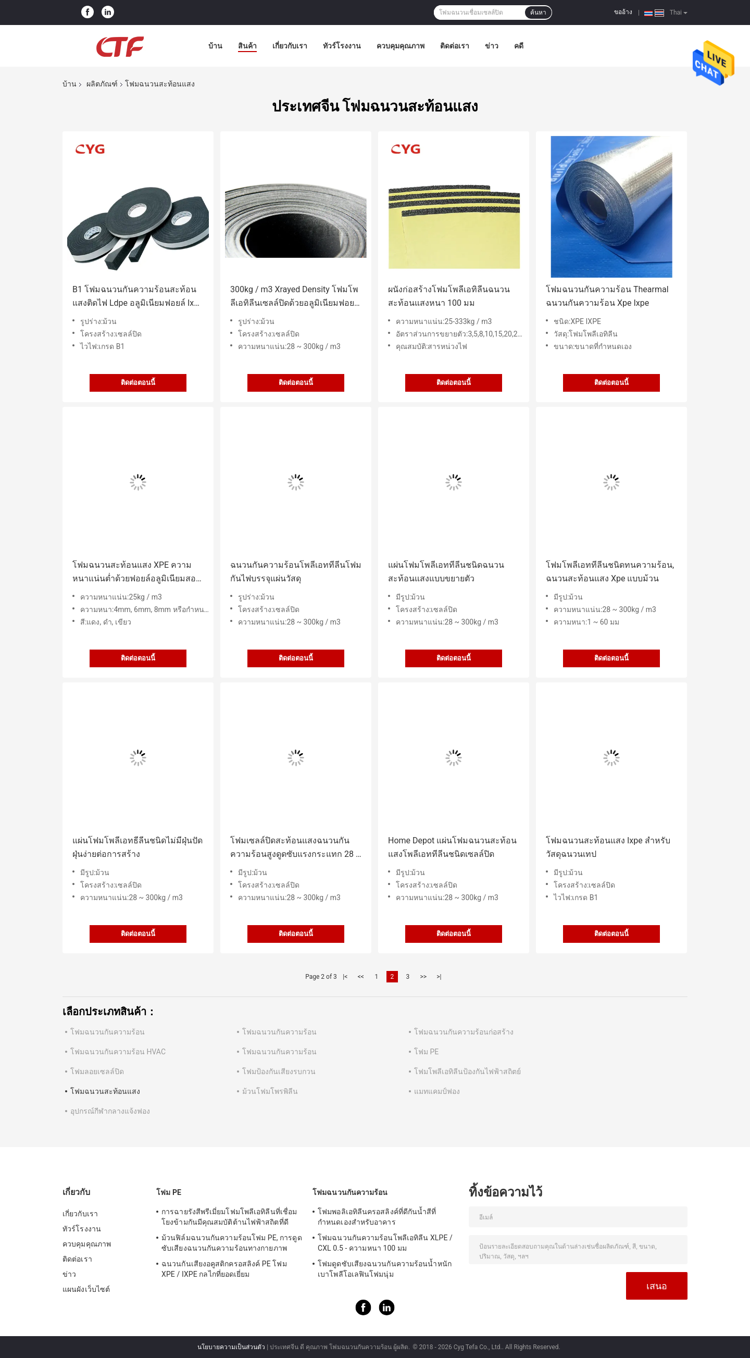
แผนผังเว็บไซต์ (86, 1289)
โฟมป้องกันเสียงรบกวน (279, 1071)
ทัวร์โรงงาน (342, 46)
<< (361, 976)
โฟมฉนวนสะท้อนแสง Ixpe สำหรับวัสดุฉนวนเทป (608, 847)
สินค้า (247, 46)
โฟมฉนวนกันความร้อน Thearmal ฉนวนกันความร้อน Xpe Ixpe (607, 296)
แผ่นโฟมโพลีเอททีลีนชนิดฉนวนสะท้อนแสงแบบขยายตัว (446, 571)
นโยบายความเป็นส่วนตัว (231, 1347)
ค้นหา (538, 12)
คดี (518, 46)
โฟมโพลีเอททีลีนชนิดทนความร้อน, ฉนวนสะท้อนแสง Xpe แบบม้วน (610, 571)
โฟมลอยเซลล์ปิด (97, 1071)
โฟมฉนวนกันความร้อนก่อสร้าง (464, 1032)
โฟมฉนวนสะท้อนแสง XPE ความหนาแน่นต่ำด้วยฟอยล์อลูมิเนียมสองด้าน (136, 572)
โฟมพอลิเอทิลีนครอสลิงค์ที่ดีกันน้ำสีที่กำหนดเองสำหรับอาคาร (377, 1216)
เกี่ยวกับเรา (289, 46)
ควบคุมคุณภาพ (400, 46)
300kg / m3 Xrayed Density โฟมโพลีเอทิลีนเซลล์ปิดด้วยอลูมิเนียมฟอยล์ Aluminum (294, 297)
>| (438, 976)
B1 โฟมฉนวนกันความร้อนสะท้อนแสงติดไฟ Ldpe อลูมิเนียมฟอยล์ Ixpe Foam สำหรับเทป (137, 297)
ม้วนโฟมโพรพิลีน (270, 1091)
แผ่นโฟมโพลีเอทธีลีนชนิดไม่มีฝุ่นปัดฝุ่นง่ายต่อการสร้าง (137, 847)
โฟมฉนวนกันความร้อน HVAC (118, 1052)
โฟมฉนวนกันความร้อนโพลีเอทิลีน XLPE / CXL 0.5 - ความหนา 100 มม (385, 1243)
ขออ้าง (623, 12)
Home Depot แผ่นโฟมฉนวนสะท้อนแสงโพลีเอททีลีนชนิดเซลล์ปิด (452, 847)
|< (345, 976)
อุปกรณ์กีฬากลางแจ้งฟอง (110, 1111)
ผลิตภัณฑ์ (102, 84)
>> (423, 976)
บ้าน (215, 46)
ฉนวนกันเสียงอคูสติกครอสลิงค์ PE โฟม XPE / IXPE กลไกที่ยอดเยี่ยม (224, 1269)
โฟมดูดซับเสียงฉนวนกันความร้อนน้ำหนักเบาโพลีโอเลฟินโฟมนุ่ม (385, 1269)
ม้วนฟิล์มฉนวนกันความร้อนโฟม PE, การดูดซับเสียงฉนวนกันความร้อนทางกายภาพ (231, 1243)
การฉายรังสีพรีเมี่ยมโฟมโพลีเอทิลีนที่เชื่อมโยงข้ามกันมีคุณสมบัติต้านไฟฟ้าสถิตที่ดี (229, 1216)
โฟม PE (426, 1052)
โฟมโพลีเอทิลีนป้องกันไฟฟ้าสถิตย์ (467, 1071)
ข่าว (491, 46)
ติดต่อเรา (454, 46)
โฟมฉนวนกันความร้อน (107, 1032)
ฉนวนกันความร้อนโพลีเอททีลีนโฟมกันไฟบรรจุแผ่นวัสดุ (295, 571)
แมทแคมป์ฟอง (437, 1091)
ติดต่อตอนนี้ (138, 383)
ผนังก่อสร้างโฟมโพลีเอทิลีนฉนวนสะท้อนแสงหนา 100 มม (449, 296)
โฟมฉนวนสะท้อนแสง (105, 1091)
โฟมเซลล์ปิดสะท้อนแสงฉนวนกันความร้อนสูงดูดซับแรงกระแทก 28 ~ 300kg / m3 (295, 848)
